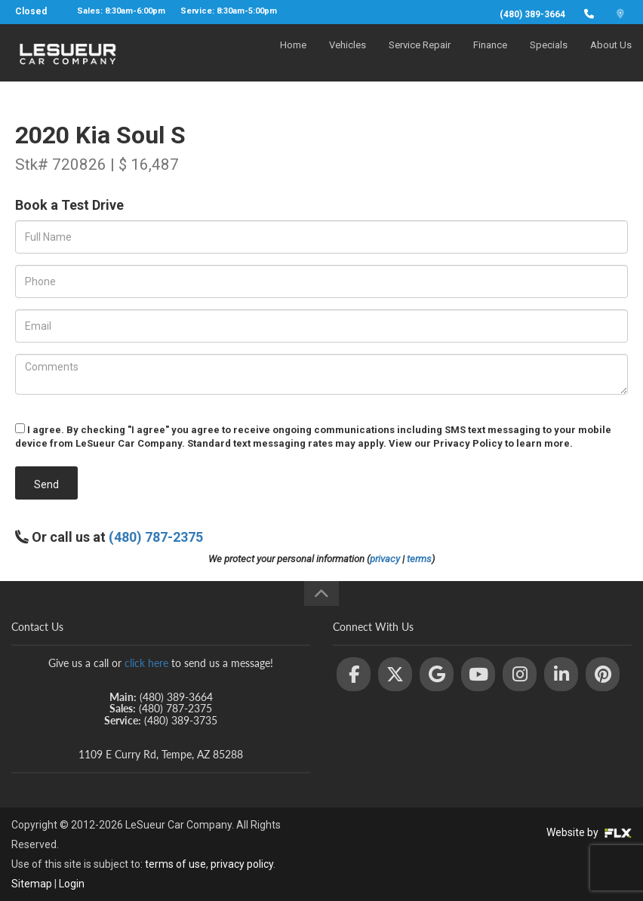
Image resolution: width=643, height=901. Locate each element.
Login (72, 884)
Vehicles (347, 57)
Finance (490, 57)
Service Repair (420, 57)
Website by (589, 832)
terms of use (175, 864)
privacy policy (242, 864)
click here (146, 663)
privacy (385, 558)
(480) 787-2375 (156, 537)
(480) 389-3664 (532, 14)
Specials (549, 57)
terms (419, 558)
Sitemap (31, 884)
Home (293, 57)
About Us (611, 57)
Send (46, 484)
